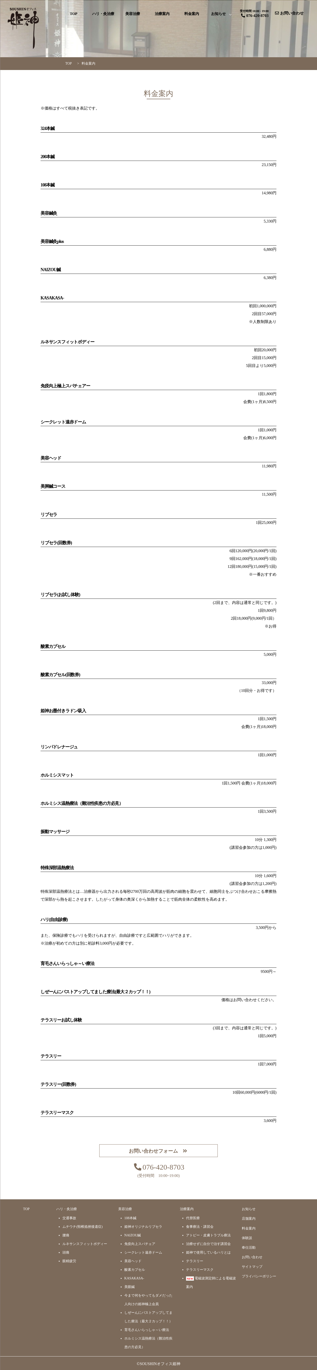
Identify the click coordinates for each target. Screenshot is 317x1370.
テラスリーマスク (200, 1270)
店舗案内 (249, 1218)
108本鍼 (48, 184)
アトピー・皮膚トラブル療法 (208, 1235)
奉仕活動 (249, 1247)
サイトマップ (252, 1267)
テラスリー (194, 1261)
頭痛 (65, 1252)
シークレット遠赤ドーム (63, 421)
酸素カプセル (53, 646)
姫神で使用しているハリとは (208, 1252)
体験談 (247, 1238)
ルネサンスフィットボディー (67, 341)
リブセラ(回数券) (56, 542)
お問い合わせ (252, 1257)
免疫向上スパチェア (139, 1244)
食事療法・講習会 (200, 1227)
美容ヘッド (51, 458)
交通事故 (69, 1218)
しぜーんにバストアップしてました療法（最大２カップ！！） (148, 1317)
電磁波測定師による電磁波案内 (211, 1282)
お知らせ (218, 14)
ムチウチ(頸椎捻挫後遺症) (82, 1227)
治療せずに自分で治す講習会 (208, 1244)
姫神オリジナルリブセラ (143, 1227)
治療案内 (162, 14)
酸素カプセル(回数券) (60, 674)
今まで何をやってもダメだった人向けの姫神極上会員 (148, 1300)
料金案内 (191, 14)
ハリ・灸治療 (103, 14)
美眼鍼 (129, 1287)
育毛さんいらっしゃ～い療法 (146, 1330)
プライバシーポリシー (259, 1276)
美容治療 (132, 14)
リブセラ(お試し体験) (60, 594)
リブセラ (49, 514)
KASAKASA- (52, 297)
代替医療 (193, 1218)
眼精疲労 (69, 1261)
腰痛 (65, 1235)
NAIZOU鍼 (51, 269)
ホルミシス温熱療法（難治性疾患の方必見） (148, 1343)
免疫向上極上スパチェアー (65, 385)
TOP (73, 14)
